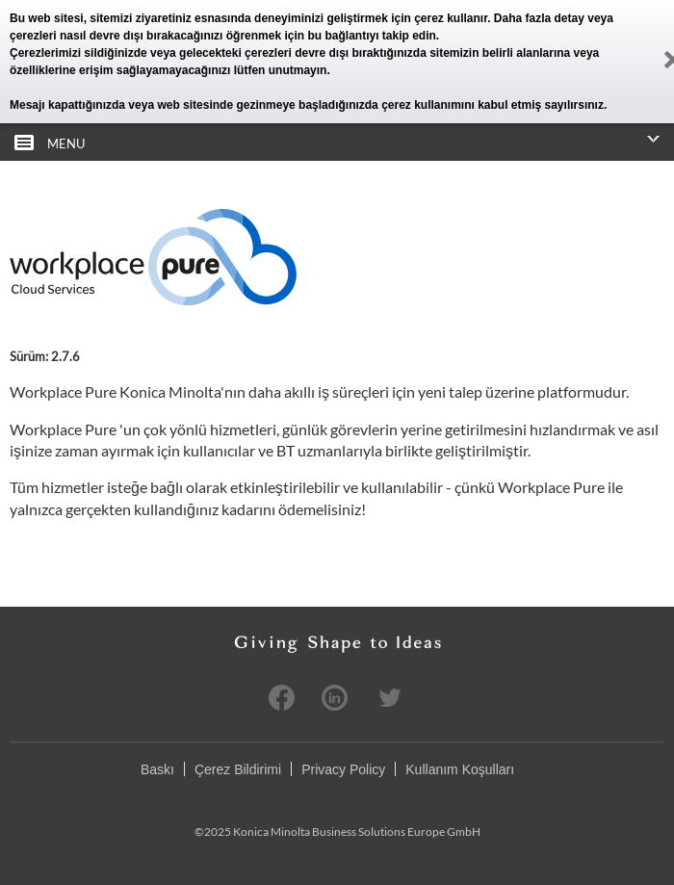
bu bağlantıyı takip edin (371, 35)
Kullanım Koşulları (459, 769)
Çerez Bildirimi (237, 769)
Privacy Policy (343, 769)
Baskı (157, 769)
